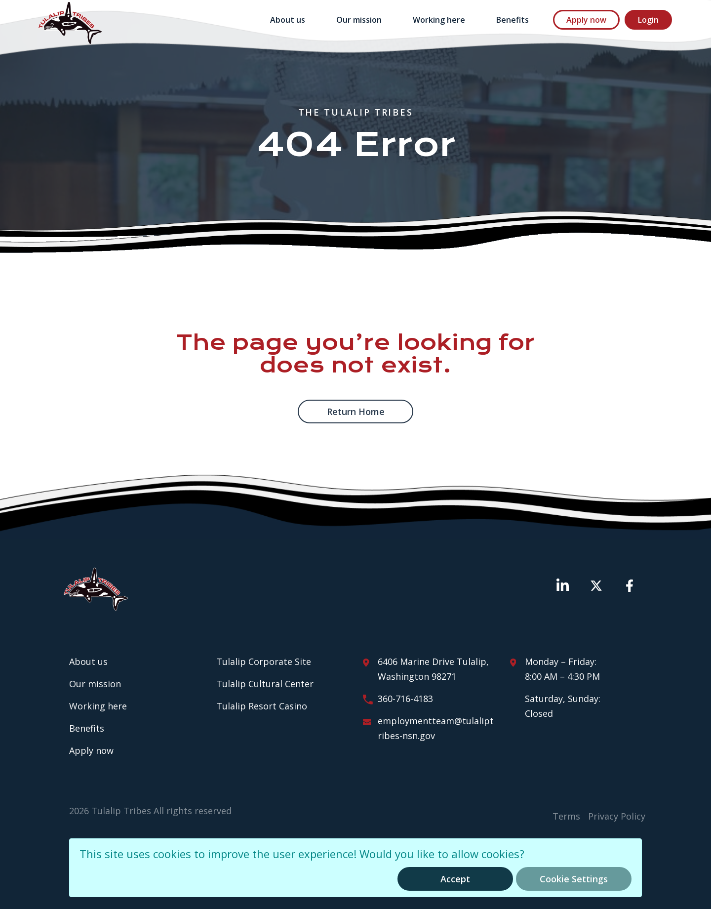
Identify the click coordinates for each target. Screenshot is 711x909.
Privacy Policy (616, 816)
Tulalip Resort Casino (261, 706)
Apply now (586, 19)
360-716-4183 (405, 698)
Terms (566, 816)
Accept (455, 879)
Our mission (359, 19)
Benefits (512, 19)
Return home (356, 411)
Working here (439, 19)
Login (648, 19)
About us (287, 19)
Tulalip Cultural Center (265, 684)
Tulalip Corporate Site (263, 661)
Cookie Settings (574, 879)
